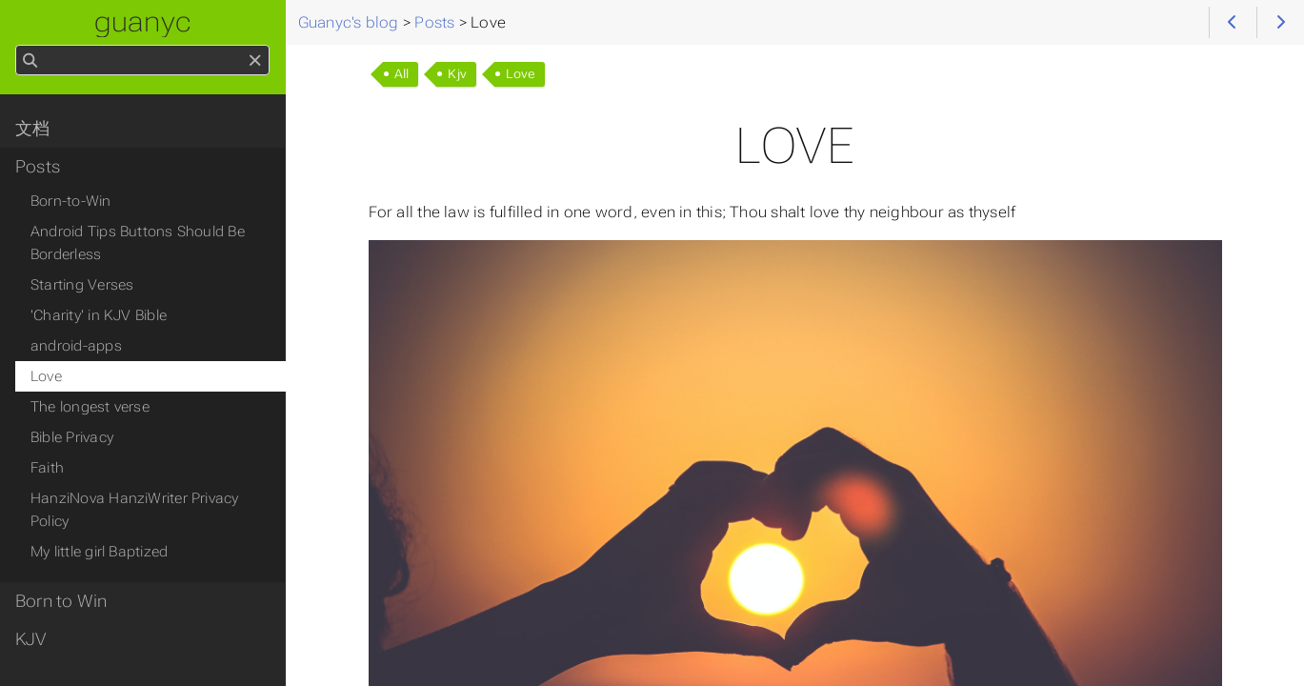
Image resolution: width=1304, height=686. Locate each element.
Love (520, 74)
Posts (37, 166)
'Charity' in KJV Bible (98, 315)
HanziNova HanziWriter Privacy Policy (134, 510)
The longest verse (90, 406)
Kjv (457, 74)
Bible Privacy (71, 437)
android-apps (76, 345)
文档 (32, 128)
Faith (47, 467)
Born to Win (61, 601)
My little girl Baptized (99, 551)
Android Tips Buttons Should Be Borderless (137, 243)
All (402, 74)
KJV (31, 639)
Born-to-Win (70, 201)
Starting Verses (81, 284)
